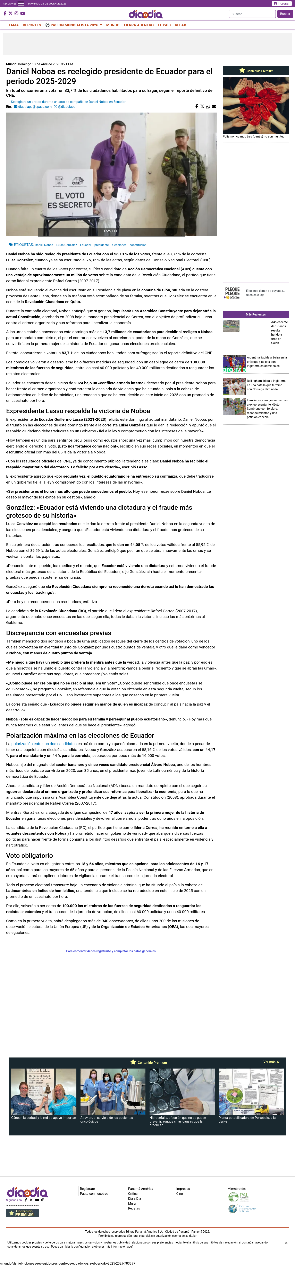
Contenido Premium (255, 71)
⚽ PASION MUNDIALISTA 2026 (72, 25)
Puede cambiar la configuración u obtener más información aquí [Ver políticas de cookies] (92, 1246)
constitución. (138, 245)
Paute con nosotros (94, 1194)
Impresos (183, 1189)
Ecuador (85, 245)
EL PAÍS (164, 25)
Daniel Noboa (44, 245)
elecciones (119, 245)
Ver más (271, 1062)
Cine (179, 1194)
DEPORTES (32, 25)
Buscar (285, 14)
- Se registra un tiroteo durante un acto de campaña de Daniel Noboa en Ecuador (67, 102)
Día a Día (134, 1199)
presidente (101, 245)
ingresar (282, 4)
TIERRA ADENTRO (139, 25)
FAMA (14, 25)
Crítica (133, 1194)
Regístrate (87, 1189)
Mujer (132, 1203)
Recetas (134, 1208)
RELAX (180, 25)
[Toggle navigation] (20, 3)
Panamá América (140, 1189)
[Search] (252, 14)
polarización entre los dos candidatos (44, 743)
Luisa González (66, 245)
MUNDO (112, 25)
